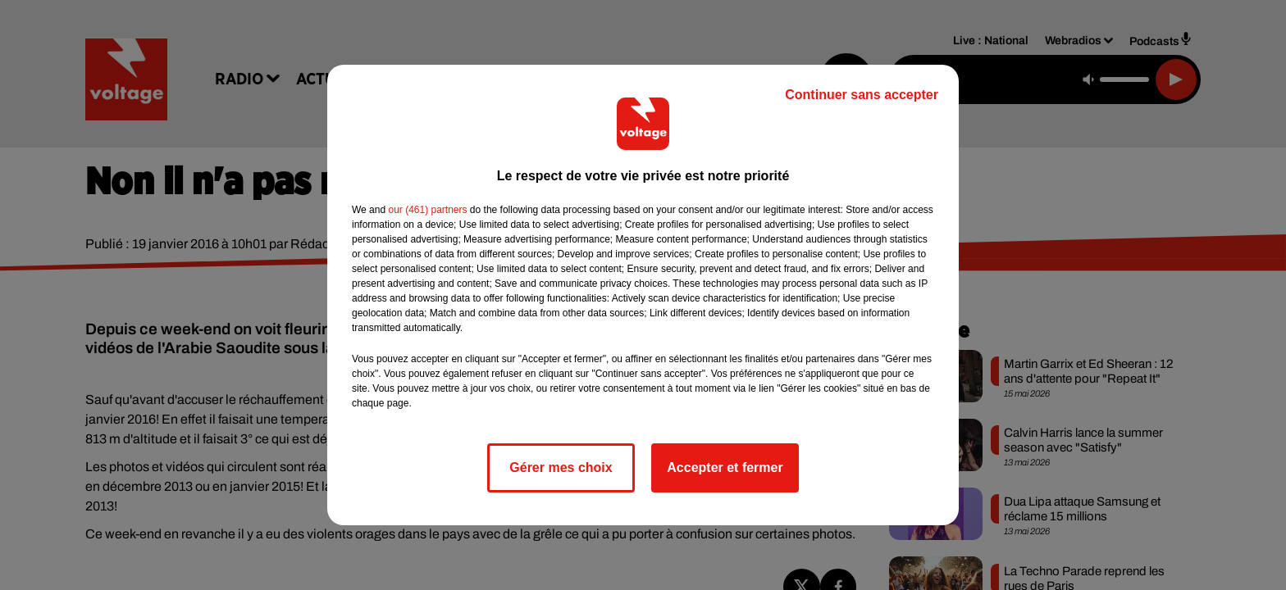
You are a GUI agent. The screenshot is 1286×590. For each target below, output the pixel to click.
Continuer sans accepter (861, 95)
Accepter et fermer (724, 467)
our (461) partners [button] (427, 210)
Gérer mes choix (560, 467)
